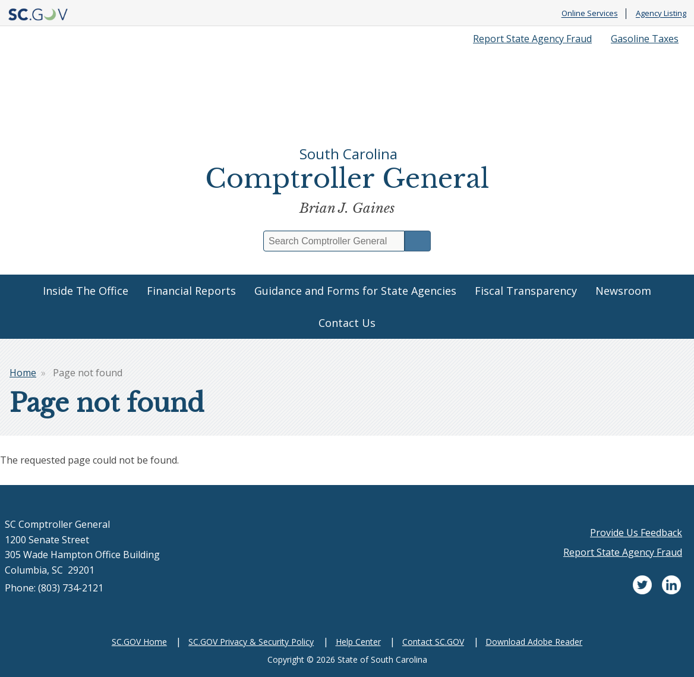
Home (23, 372)
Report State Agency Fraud (532, 38)
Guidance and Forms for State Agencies (355, 291)
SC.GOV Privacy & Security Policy (251, 641)
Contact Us (347, 323)
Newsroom (623, 291)
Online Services (589, 13)
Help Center (358, 641)
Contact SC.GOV (433, 641)
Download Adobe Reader (533, 641)
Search (418, 241)
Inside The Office (85, 291)
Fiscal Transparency (526, 291)
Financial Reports (191, 291)
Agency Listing (661, 13)
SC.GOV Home (139, 641)
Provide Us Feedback (636, 532)
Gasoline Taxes (645, 38)
